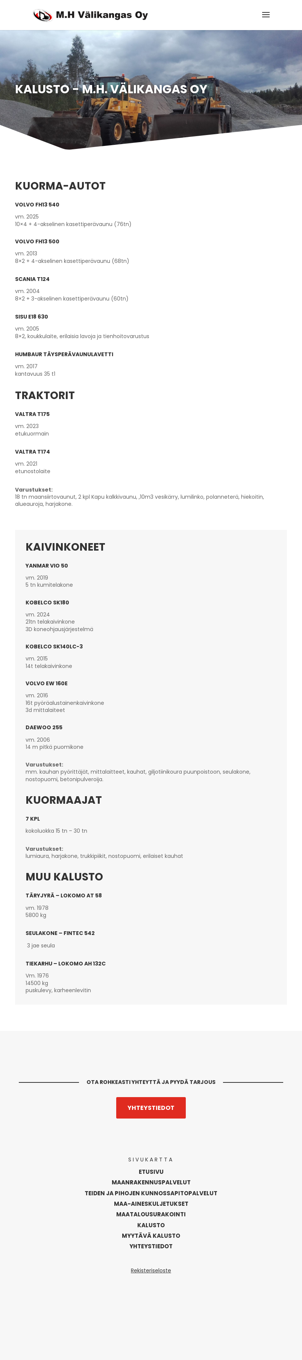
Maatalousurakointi (151, 1214)
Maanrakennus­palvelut (151, 1182)
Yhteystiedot (151, 1107)
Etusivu (151, 1172)
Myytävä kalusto (151, 1236)
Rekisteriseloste (151, 1270)
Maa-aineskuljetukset (151, 1204)
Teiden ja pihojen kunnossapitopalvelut (151, 1193)
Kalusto (151, 1225)
